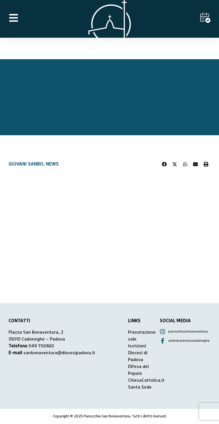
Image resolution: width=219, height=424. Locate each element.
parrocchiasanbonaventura (188, 331)
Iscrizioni (137, 346)
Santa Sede (140, 387)
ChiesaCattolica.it (146, 380)
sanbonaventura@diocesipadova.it (59, 353)
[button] (164, 164)
